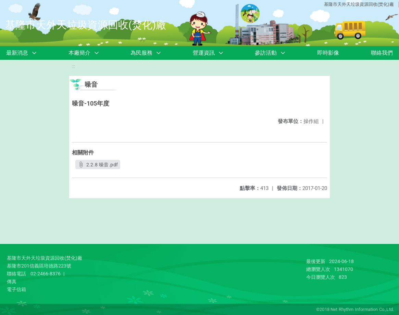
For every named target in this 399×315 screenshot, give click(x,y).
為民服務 (141, 53)
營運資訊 (204, 53)
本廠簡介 (79, 53)
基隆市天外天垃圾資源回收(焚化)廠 (359, 4)
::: (73, 66)
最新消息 (17, 53)
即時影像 (328, 53)
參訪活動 (266, 53)
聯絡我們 (382, 53)
